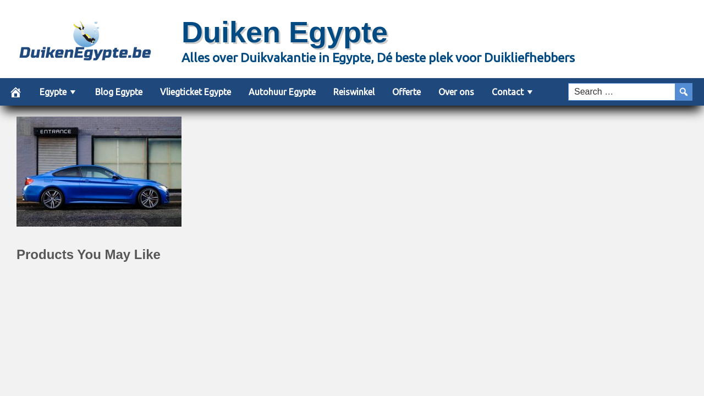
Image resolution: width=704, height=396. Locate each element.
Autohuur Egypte (282, 92)
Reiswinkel (354, 92)
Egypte (53, 92)
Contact (508, 92)
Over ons (456, 92)
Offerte (406, 92)
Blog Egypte (118, 92)
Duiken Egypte (285, 31)
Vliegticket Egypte (195, 92)
